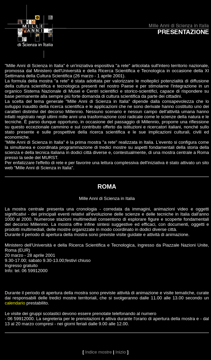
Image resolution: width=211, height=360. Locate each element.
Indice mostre (98, 352)
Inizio (120, 352)
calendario (15, 303)
